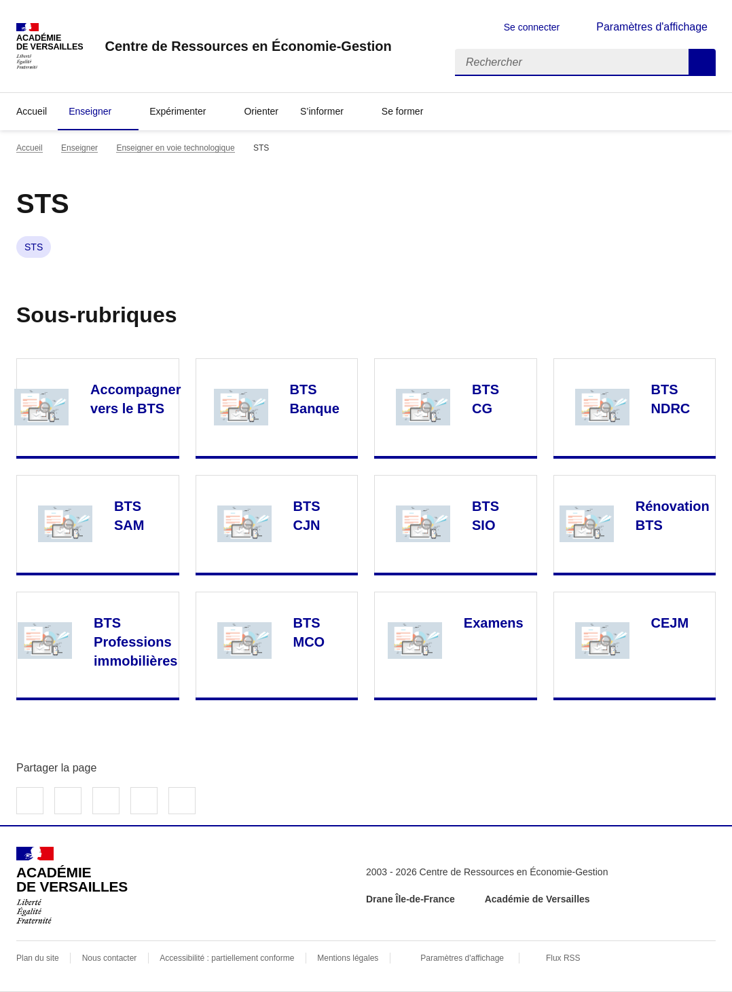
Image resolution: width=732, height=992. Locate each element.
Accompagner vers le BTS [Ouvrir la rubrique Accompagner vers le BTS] (135, 399)
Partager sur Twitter (67, 800)
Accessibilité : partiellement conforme (227, 958)
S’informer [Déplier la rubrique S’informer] (322, 111)
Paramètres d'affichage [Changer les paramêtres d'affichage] (652, 27)
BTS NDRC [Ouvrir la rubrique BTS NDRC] (671, 399)
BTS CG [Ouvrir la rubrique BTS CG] (485, 399)
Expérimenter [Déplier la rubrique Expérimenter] (177, 111)
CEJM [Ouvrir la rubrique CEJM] (670, 622)
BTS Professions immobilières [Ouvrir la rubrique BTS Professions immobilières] (135, 641)
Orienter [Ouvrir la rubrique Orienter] (261, 111)
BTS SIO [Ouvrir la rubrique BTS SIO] (485, 516)
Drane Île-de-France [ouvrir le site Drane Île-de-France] (410, 899)
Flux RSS (563, 958)
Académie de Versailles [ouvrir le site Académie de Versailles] (537, 899)
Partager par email (144, 800)
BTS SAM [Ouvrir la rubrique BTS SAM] (129, 516)
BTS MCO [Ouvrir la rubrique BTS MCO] (309, 632)
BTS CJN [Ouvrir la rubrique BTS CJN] (307, 516)
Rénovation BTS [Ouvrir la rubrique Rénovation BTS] (673, 516)
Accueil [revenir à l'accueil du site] (31, 111)
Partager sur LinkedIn (106, 800)
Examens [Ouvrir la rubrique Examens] (494, 622)
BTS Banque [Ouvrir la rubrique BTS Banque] (315, 399)
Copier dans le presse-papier (182, 800)
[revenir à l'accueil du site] (248, 46)
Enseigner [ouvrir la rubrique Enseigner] (79, 148)
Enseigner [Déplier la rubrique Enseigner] (90, 111)
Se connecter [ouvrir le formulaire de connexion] (532, 27)
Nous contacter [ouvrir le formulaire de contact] (109, 958)
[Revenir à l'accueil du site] (72, 885)
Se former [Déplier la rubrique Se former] (402, 111)
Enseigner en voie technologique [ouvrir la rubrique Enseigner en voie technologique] (175, 148)
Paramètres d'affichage (462, 958)
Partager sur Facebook (29, 800)
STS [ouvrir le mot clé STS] (33, 247)
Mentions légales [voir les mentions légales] (347, 958)
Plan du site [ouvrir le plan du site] (37, 958)
